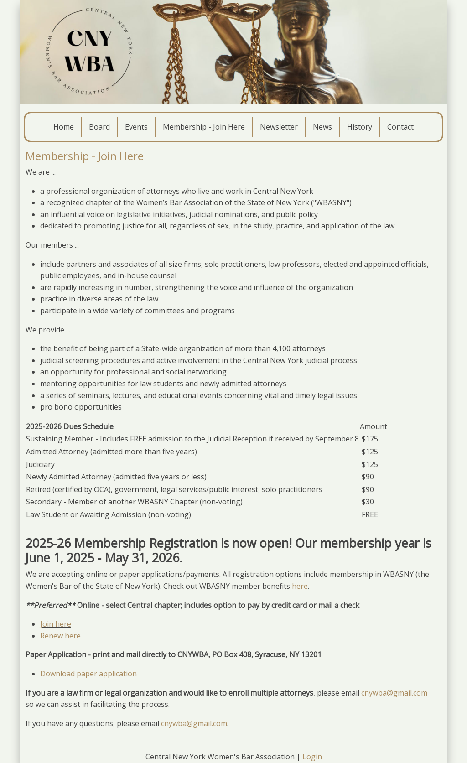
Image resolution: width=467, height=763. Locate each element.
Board (99, 127)
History (359, 127)
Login (312, 757)
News (322, 127)
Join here (55, 624)
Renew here (60, 636)
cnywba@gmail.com (394, 693)
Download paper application (88, 674)
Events (136, 127)
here (300, 586)
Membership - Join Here (204, 127)
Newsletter (279, 127)
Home (63, 127)
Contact (400, 127)
